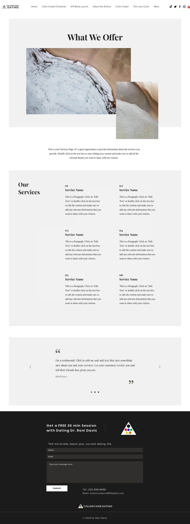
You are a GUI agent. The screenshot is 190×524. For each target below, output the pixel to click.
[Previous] (30, 367)
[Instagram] (184, 6)
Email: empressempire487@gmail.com (103, 493)
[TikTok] (171, 6)
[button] (122, 6)
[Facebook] (179, 6)
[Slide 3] (98, 392)
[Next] (159, 367)
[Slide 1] (91, 392)
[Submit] (56, 488)
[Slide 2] (95, 392)
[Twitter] (175, 6)
